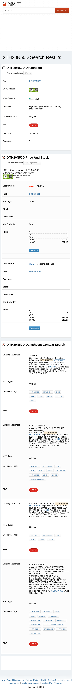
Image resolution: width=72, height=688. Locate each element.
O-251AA (42, 616)
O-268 (52, 367)
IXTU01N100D (35, 633)
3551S (33, 400)
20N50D (54, 475)
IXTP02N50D (48, 620)
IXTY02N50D (61, 620)
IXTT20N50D (59, 360)
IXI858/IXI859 (57, 591)
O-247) (49, 396)
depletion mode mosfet (53, 624)
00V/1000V (47, 612)
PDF (34, 125)
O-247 (33, 396)
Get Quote (35, 328)
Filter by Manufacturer (15, 73)
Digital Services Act (30, 683)
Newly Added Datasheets (12, 680)
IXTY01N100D (35, 624)
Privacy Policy (32, 680)
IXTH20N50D (35, 194)
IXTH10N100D (48, 629)
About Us (58, 683)
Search (61, 10)
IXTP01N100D (35, 620)
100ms (50, 470)
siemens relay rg (37, 479)
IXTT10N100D (35, 629)
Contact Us (47, 683)
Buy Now (34, 250)
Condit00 (59, 396)
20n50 (45, 475)
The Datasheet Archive (12, 4)
